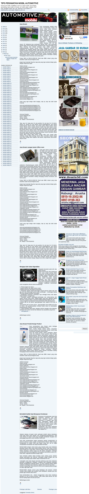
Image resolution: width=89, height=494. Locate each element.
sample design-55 (7, 165)
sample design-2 (7, 68)
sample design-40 (7, 138)
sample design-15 (7, 92)
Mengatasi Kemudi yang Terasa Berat (75, 260)
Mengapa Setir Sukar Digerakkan (30, 266)
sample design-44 (7, 145)
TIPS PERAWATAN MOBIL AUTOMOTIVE (19, 3)
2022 (4, 49)
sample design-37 (7, 132)
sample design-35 (7, 128)
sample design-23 (7, 107)
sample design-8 (7, 79)
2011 (4, 31)
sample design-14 (7, 90)
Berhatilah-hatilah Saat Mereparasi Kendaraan (33, 414)
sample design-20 (7, 101)
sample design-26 (7, 112)
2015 (4, 37)
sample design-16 (7, 94)
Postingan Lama (53, 489)
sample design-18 (7, 98)
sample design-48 (7, 152)
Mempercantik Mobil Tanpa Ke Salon (75, 269)
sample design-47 (7, 150)
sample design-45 (7, 147)
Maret (5, 53)
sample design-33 (7, 125)
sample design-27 (7, 114)
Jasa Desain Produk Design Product (31, 324)
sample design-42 (7, 141)
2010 (4, 29)
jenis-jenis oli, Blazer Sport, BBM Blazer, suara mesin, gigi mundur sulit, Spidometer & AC (76, 235)
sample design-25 (7, 110)
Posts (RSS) (84, 9)
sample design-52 (7, 159)
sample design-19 (7, 99)
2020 (4, 45)
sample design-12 (7, 87)
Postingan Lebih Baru (25, 489)
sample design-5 (7, 74)
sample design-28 (7, 116)
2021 (4, 47)
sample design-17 (7, 96)
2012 (4, 33)
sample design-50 (7, 156)
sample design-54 (7, 163)
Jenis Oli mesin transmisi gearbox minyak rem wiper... (11, 59)
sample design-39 (7, 136)
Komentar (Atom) (30, 492)
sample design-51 (7, 158)
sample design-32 (7, 123)
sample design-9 (7, 81)
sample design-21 (7, 103)
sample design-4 (7, 72)
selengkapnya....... (25, 311)
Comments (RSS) (74, 9)
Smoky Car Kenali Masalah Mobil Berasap (76, 251)
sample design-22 (7, 105)
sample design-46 (7, 148)
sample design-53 (7, 161)
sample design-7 (7, 78)
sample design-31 (7, 121)
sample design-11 (7, 85)
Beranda (40, 489)
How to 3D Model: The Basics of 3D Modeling (70, 43)
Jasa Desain (23, 24)
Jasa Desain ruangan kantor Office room (32, 147)
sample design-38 (7, 134)
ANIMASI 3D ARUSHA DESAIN (66, 130)
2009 (4, 26)
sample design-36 (7, 130)
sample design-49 (7, 154)
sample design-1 (7, 67)
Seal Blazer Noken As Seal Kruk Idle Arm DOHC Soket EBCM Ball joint (76, 316)
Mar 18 (7, 55)
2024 (4, 52)
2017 (4, 41)
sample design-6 (7, 76)
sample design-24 (7, 108)
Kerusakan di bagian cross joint (66, 244)
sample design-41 (7, 139)
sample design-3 (7, 70)
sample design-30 (7, 119)
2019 (4, 43)
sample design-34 (7, 127)
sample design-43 (7, 143)
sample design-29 (7, 118)
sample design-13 (7, 88)
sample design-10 (7, 83)
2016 (4, 39)
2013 (4, 35)
